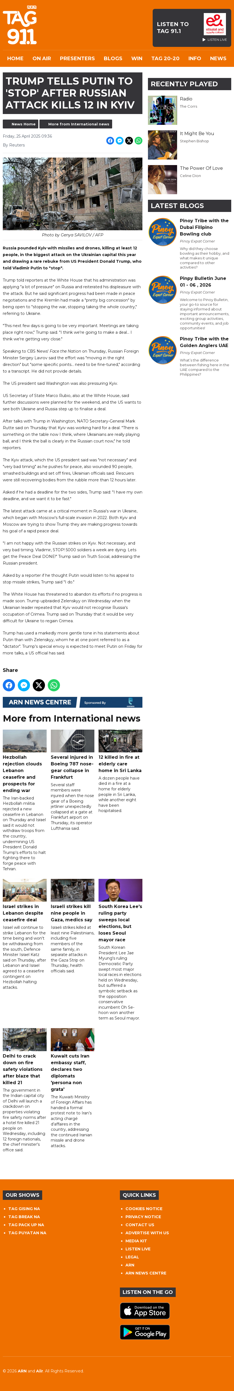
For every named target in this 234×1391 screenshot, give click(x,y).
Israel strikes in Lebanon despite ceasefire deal (25, 900)
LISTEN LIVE (137, 1248)
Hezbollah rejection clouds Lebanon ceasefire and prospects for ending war (25, 761)
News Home (24, 124)
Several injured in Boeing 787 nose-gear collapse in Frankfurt (73, 754)
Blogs (113, 58)
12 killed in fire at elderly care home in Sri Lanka (120, 751)
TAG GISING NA (24, 1208)
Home (15, 58)
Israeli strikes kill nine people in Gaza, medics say (73, 900)
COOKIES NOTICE (143, 1208)
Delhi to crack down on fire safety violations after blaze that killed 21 (25, 1056)
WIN (136, 58)
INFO (194, 58)
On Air (41, 58)
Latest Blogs (177, 206)
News (218, 58)
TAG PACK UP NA (26, 1224)
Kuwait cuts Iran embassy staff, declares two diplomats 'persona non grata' (73, 1060)
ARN (129, 1265)
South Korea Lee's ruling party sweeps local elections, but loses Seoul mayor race (120, 910)
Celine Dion (190, 175)
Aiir (39, 1371)
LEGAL (132, 1257)
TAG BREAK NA (24, 1216)
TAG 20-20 (165, 58)
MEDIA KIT (136, 1240)
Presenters (77, 58)
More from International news (78, 124)
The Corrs (188, 106)
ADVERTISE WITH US (147, 1232)
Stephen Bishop (194, 141)
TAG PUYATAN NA (27, 1232)
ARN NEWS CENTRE (145, 1273)
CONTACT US (139, 1224)
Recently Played (184, 84)
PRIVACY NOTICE (143, 1216)
